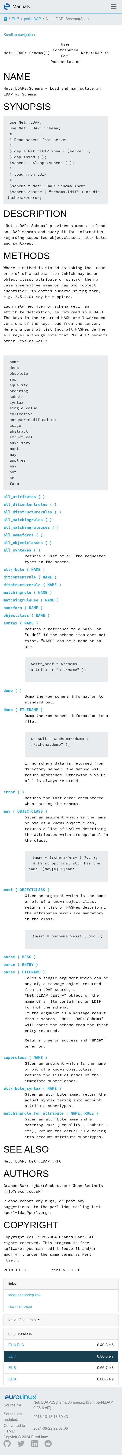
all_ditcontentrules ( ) (30, 504)
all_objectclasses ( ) (27, 542)
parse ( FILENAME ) (24, 972)
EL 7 (15, 19)
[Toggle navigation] (113, 6)
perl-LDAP (32, 19)
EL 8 (12, 1368)
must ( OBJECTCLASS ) (26, 889)
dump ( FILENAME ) (23, 709)
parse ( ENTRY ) (20, 964)
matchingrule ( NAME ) (27, 592)
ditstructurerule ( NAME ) (32, 584)
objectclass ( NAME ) (26, 615)
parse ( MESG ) (19, 957)
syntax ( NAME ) (20, 623)
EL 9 (12, 1379)
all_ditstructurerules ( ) (32, 512)
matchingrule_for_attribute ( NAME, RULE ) (50, 1113)
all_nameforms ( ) (23, 535)
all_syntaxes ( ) (22, 550)
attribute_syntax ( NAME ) (32, 1088)
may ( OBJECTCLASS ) (25, 811)
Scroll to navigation (19, 35)
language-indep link (24, 1295)
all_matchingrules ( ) (27, 519)
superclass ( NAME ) (25, 1057)
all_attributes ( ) (24, 496)
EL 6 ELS (16, 1345)
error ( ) (13, 792)
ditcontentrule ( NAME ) (30, 577)
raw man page (20, 1306)
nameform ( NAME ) (23, 607)
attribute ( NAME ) (24, 569)
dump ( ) (12, 690)
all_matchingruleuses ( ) (31, 527)
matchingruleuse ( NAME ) (31, 600)
